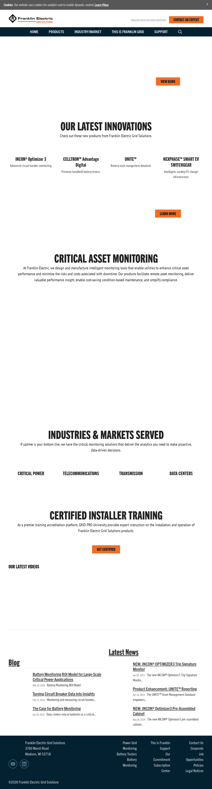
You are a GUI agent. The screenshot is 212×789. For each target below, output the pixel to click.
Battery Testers (127, 753)
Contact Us (196, 742)
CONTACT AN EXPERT (186, 19)
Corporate (197, 748)
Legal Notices (194, 770)
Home (34, 31)
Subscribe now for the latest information (148, 19)
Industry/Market (88, 31)
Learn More (102, 5)
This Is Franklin (160, 742)
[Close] (207, 4)
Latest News (124, 651)
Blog (14, 662)
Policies (198, 765)
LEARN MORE (168, 213)
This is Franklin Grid (128, 31)
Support (161, 31)
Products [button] (56, 31)
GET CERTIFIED (106, 549)
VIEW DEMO (168, 81)
